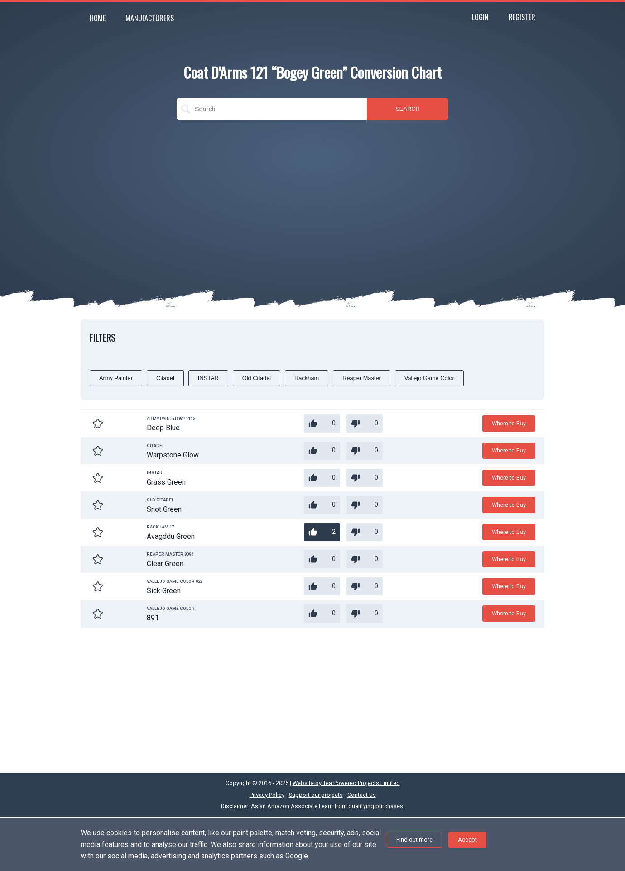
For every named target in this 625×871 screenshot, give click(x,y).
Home (98, 18)
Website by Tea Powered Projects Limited (346, 783)
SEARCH (407, 108)
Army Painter (116, 378)
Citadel (165, 378)
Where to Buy (509, 423)
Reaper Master (361, 378)
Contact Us (361, 794)
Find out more (414, 839)
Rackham (306, 378)
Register (522, 17)
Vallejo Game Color (429, 378)
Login (480, 17)
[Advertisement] (312, 192)
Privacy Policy (267, 794)
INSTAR (208, 378)
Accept (467, 839)
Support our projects (316, 794)
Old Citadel (256, 378)
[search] (272, 109)
